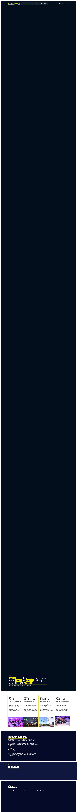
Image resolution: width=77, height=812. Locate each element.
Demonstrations (44, 3)
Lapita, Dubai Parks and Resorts (58, 3)
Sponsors (38, 3)
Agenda (24, 3)
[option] (38, 676)
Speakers (28, 3)
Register (33, 3)
